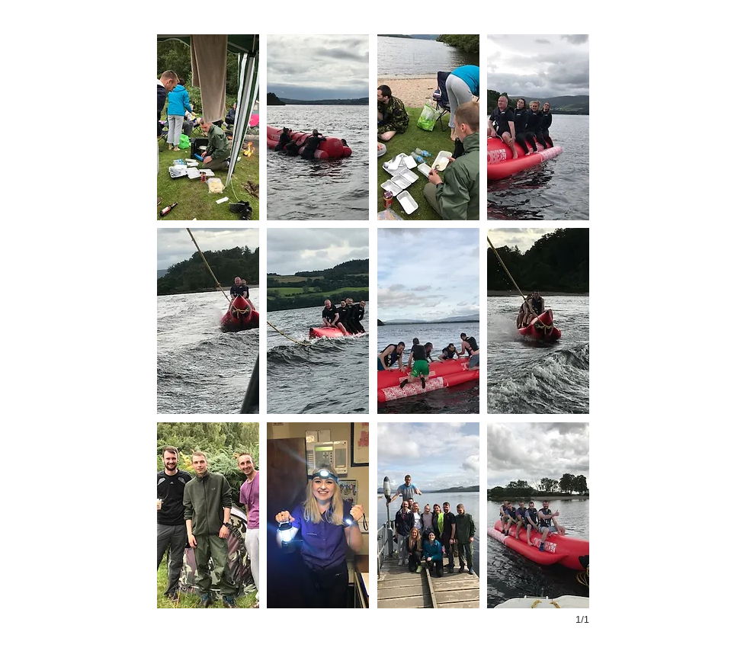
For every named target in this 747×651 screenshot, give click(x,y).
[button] (208, 127)
